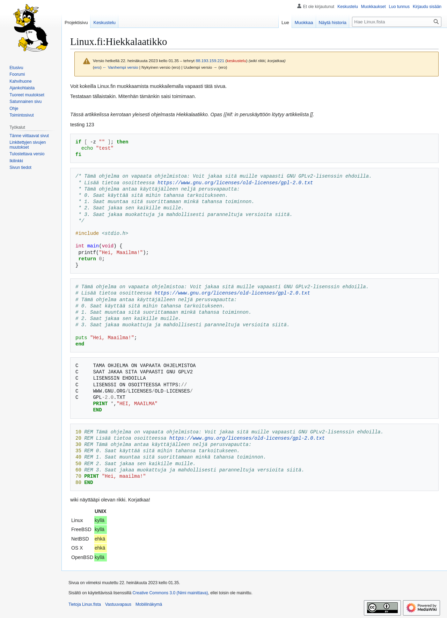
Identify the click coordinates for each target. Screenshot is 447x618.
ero (97, 67)
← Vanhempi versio (120, 67)
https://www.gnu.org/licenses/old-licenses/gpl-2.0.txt (235, 182)
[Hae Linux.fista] (396, 22)
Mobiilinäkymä (148, 604)
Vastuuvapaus (118, 604)
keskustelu (236, 60)
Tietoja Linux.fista (84, 604)
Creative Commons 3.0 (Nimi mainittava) (170, 592)
